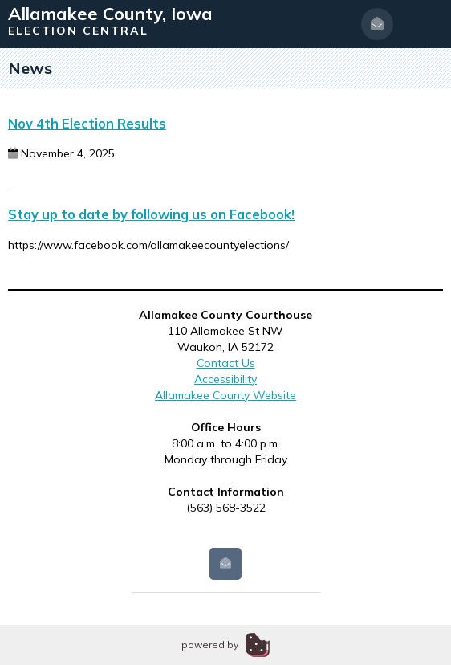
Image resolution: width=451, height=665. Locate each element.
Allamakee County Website (225, 395)
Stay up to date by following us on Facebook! (151, 214)
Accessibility (225, 379)
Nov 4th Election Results (87, 124)
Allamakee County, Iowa (110, 13)
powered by (209, 644)
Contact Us (226, 363)
